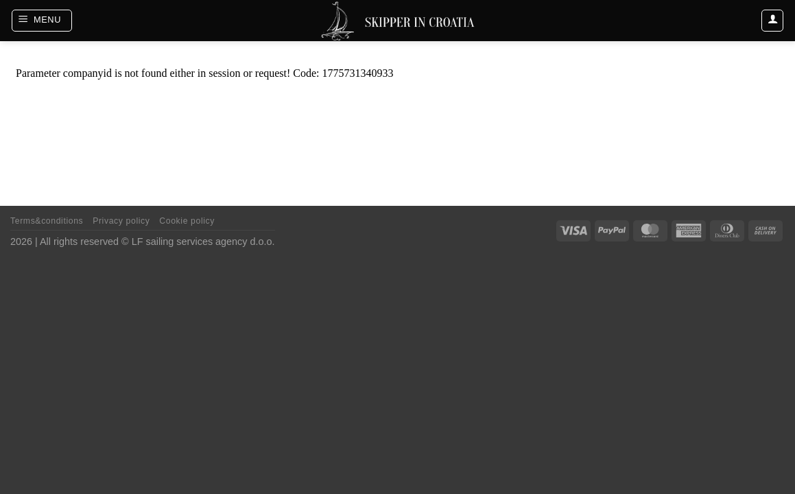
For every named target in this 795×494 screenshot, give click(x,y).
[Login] (772, 21)
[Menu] (42, 21)
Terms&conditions (46, 221)
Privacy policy (121, 221)
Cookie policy (187, 221)
